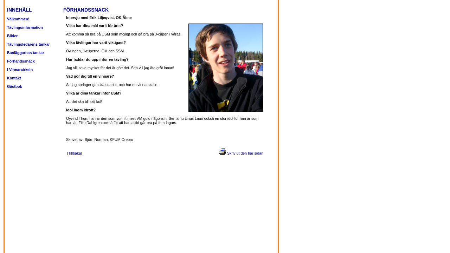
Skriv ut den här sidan (245, 153)
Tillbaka (74, 153)
